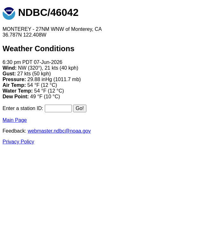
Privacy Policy (18, 141)
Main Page (15, 120)
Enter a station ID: (23, 108)
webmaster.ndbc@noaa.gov (59, 131)
